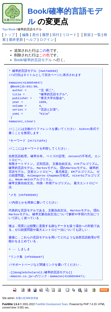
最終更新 (16, 39)
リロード (69, 35)
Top (4, 29)
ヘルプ (31, 39)
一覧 (97, 35)
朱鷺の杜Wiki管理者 (27, 298)
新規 (87, 35)
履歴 (45, 35)
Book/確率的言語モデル (33, 60)
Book (12, 29)
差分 (35, 35)
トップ (9, 35)
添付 (55, 35)
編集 (25, 35)
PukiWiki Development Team (51, 304)
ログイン (47, 39)
